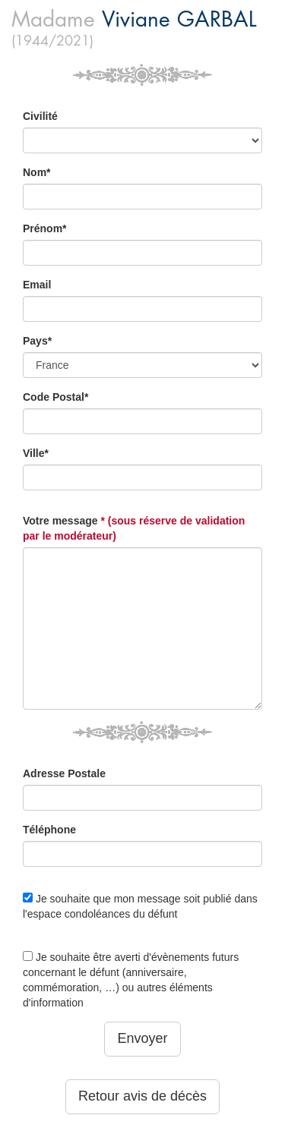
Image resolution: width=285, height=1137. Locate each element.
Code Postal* (55, 397)
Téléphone (49, 830)
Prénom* (45, 228)
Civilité (40, 116)
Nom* (37, 172)
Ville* (36, 453)
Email (37, 285)
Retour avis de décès (142, 1096)
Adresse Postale (64, 773)
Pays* (37, 341)
